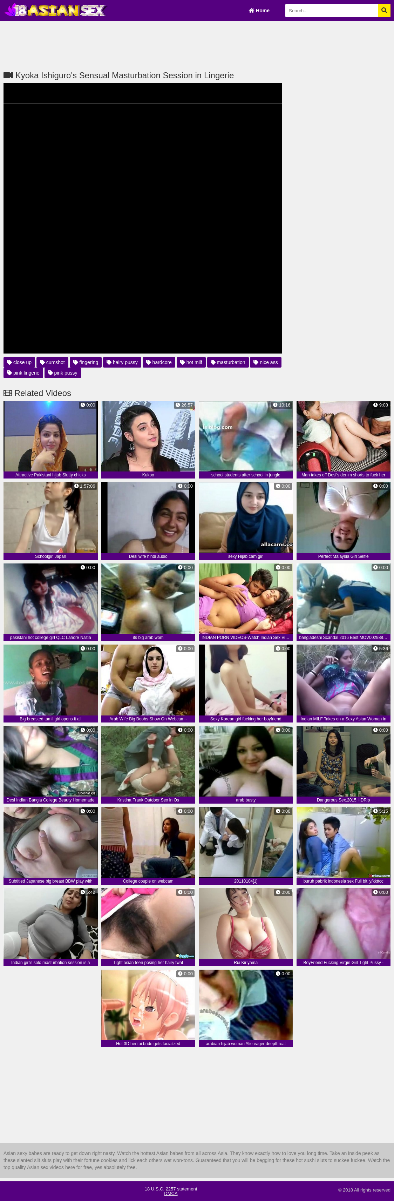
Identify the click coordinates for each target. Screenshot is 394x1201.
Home (259, 10)
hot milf (191, 362)
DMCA (170, 1193)
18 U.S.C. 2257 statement (171, 1189)
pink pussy (62, 373)
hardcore (159, 362)
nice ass (265, 362)
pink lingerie (23, 373)
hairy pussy (122, 362)
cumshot (52, 362)
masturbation (228, 362)
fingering (85, 362)
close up (19, 362)
